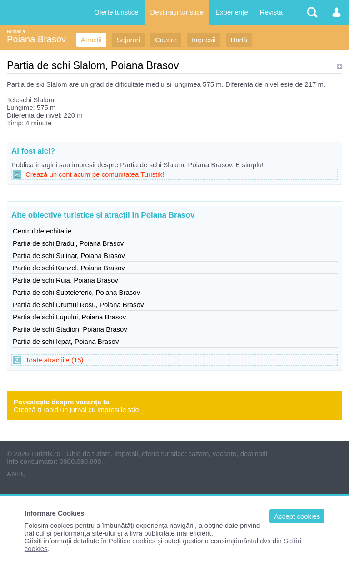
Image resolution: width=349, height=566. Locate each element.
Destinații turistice (177, 12)
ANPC (16, 473)
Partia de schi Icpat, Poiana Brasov (66, 341)
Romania (16, 31)
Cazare (166, 40)
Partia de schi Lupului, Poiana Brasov (69, 317)
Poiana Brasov (36, 39)
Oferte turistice (116, 12)
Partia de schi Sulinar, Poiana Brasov (69, 255)
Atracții (91, 40)
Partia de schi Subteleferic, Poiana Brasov (76, 292)
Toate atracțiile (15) (54, 360)
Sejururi (128, 40)
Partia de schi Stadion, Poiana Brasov (70, 329)
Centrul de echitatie (42, 231)
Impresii (204, 40)
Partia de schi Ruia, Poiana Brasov (65, 280)
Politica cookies (132, 541)
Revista (271, 12)
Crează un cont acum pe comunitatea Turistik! (94, 174)
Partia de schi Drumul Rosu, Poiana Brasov (78, 304)
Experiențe (231, 12)
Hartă (238, 40)
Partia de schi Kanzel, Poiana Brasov (69, 268)
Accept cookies (297, 516)
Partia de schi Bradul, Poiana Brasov (68, 243)
